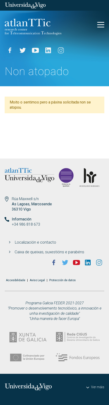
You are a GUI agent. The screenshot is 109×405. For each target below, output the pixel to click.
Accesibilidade (15, 280)
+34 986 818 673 (26, 224)
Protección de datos (62, 280)
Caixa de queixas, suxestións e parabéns (49, 252)
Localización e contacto (35, 242)
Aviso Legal (37, 280)
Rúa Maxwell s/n (25, 199)
